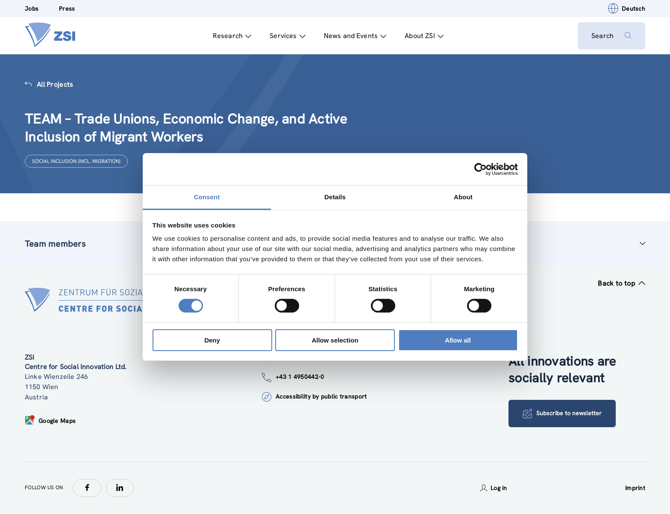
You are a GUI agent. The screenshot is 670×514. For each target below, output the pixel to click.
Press (67, 8)
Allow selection (334, 340)
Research (232, 35)
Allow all (458, 340)
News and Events (355, 35)
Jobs (31, 8)
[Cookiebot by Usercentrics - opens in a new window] (480, 168)
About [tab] (463, 197)
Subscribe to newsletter (562, 413)
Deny (212, 340)
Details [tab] (335, 197)
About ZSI (424, 35)
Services (287, 35)
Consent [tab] (207, 197)
